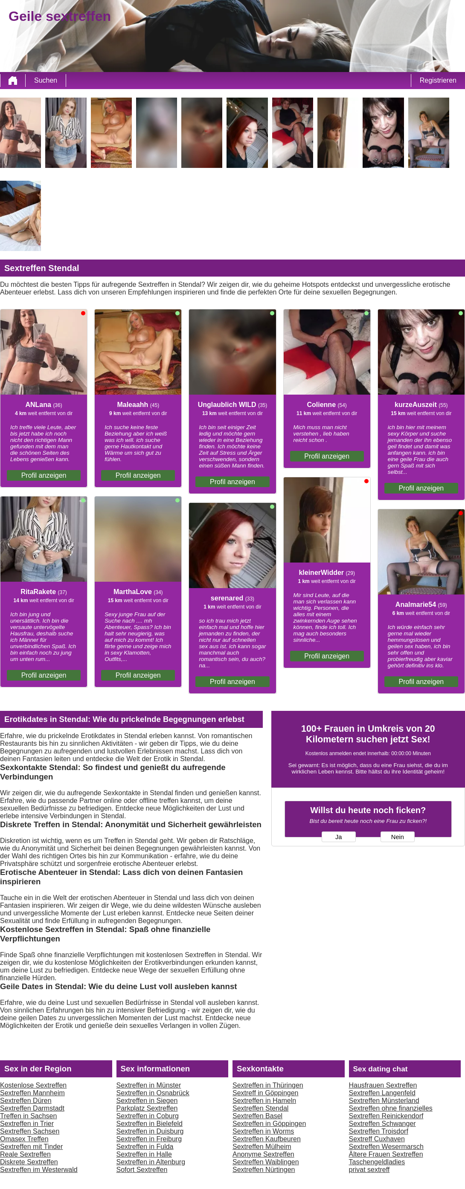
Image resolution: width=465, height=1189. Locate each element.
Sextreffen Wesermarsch (386, 1146)
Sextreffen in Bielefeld (149, 1123)
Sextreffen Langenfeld (382, 1093)
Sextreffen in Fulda (145, 1146)
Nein (397, 837)
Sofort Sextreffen (142, 1169)
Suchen (45, 80)
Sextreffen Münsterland (384, 1100)
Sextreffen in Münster (148, 1085)
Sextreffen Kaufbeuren (266, 1139)
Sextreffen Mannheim (32, 1093)
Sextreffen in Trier (27, 1123)
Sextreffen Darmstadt (32, 1108)
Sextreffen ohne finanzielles (391, 1108)
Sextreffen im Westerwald (39, 1169)
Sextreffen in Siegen (147, 1100)
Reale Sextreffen (25, 1154)
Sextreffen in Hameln (264, 1100)
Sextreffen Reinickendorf (386, 1116)
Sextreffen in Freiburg (149, 1139)
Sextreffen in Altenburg (151, 1162)
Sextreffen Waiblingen (265, 1162)
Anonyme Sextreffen (263, 1154)
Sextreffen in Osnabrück (152, 1093)
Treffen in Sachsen (28, 1116)
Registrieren (438, 80)
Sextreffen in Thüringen (267, 1085)
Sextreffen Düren (26, 1100)
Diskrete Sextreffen (29, 1162)
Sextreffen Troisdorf (378, 1131)
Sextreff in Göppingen (265, 1093)
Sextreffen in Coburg (147, 1116)
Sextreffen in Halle (144, 1154)
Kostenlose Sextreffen (33, 1085)
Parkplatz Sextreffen (147, 1108)
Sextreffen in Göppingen (269, 1123)
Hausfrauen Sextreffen (383, 1085)
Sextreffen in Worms (263, 1131)
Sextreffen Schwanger (382, 1123)
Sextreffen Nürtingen (263, 1169)
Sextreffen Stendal (260, 1108)
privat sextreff (369, 1169)
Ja (338, 837)
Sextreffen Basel (257, 1116)
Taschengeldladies (377, 1162)
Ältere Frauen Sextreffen (386, 1154)
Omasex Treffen (24, 1139)
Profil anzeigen (44, 475)
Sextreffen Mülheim (261, 1146)
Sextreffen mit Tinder (31, 1146)
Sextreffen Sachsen (29, 1131)
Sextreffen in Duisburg (150, 1131)
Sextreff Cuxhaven (377, 1139)
